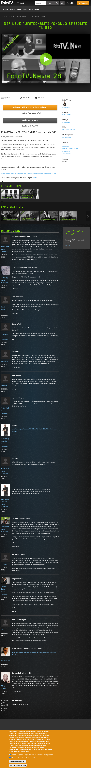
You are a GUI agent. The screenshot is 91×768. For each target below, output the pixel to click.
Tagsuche (62, 3)
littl (2, 630)
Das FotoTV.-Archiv (20, 17)
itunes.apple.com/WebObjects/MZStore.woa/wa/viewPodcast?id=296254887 (29, 174)
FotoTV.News (66, 122)
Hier (35, 178)
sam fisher (4, 361)
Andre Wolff (5, 247)
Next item (88, 216)
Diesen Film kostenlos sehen (30, 107)
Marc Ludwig (66, 114)
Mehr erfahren (30, 120)
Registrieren (83, 3)
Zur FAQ (67, 245)
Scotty (3, 307)
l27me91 (4, 564)
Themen (5, 9)
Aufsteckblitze (66, 154)
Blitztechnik (65, 146)
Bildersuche (56, 3)
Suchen (50, 3)
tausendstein (5, 526)
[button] (46, 59)
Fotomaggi (4, 277)
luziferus (4, 386)
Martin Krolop (66, 107)
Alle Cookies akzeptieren (18, 765)
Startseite (6, 17)
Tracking (14, 754)
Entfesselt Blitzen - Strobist (70, 149)
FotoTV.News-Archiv (37, 17)
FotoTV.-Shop (34, 9)
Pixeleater (4, 334)
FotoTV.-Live (22, 9)
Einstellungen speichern (17, 761)
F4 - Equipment (66, 137)
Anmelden (70, 3)
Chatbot (13, 758)
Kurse (12, 9)
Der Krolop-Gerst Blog (68, 129)
